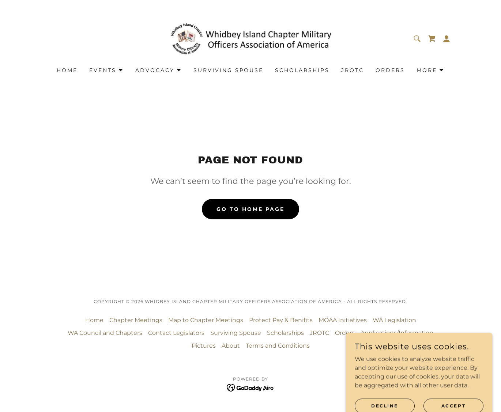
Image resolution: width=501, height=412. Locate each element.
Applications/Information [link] (397, 332)
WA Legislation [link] (394, 320)
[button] (446, 38)
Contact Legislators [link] (176, 332)
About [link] (231, 345)
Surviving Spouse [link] (228, 70)
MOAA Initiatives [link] (343, 320)
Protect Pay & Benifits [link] (281, 320)
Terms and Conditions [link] (278, 345)
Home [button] (94, 320)
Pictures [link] (204, 345)
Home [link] (67, 70)
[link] (250, 38)
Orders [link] (390, 70)
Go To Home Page (250, 209)
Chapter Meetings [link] (135, 320)
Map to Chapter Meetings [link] (205, 320)
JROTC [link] (352, 70)
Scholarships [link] (302, 70)
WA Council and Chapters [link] (105, 332)
